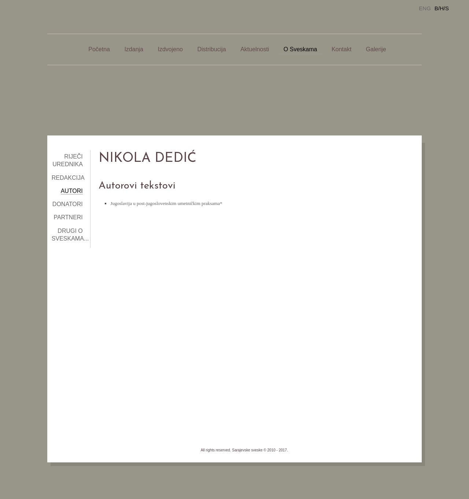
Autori (72, 191)
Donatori (67, 204)
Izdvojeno (170, 49)
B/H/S (442, 8)
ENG (425, 8)
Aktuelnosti (254, 49)
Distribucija (211, 49)
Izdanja (133, 49)
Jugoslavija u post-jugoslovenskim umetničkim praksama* (166, 203)
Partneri (67, 217)
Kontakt (341, 49)
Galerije (376, 49)
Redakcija (68, 178)
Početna (99, 49)
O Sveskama (300, 49)
